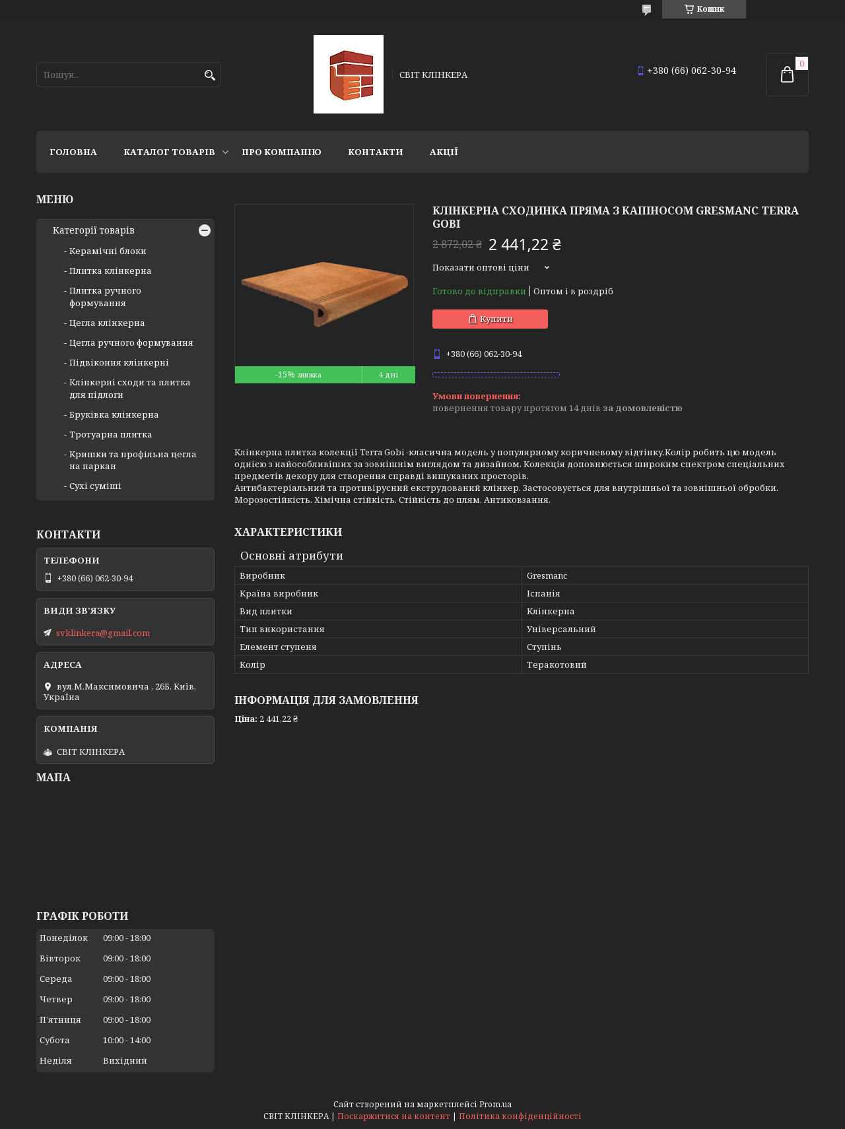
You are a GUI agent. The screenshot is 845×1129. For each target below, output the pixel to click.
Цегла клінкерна (107, 323)
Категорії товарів (94, 230)
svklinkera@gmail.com (103, 633)
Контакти (375, 152)
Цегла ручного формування (131, 342)
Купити (496, 319)
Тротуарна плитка (110, 434)
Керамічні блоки (108, 251)
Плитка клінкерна (110, 270)
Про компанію (281, 152)
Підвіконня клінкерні (119, 362)
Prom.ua (495, 1104)
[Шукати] (209, 75)
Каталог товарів (169, 152)
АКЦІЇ (444, 152)
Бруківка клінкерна (114, 414)
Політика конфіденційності (520, 1116)
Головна (73, 152)
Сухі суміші (95, 486)
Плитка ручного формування (105, 296)
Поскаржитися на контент (393, 1116)
